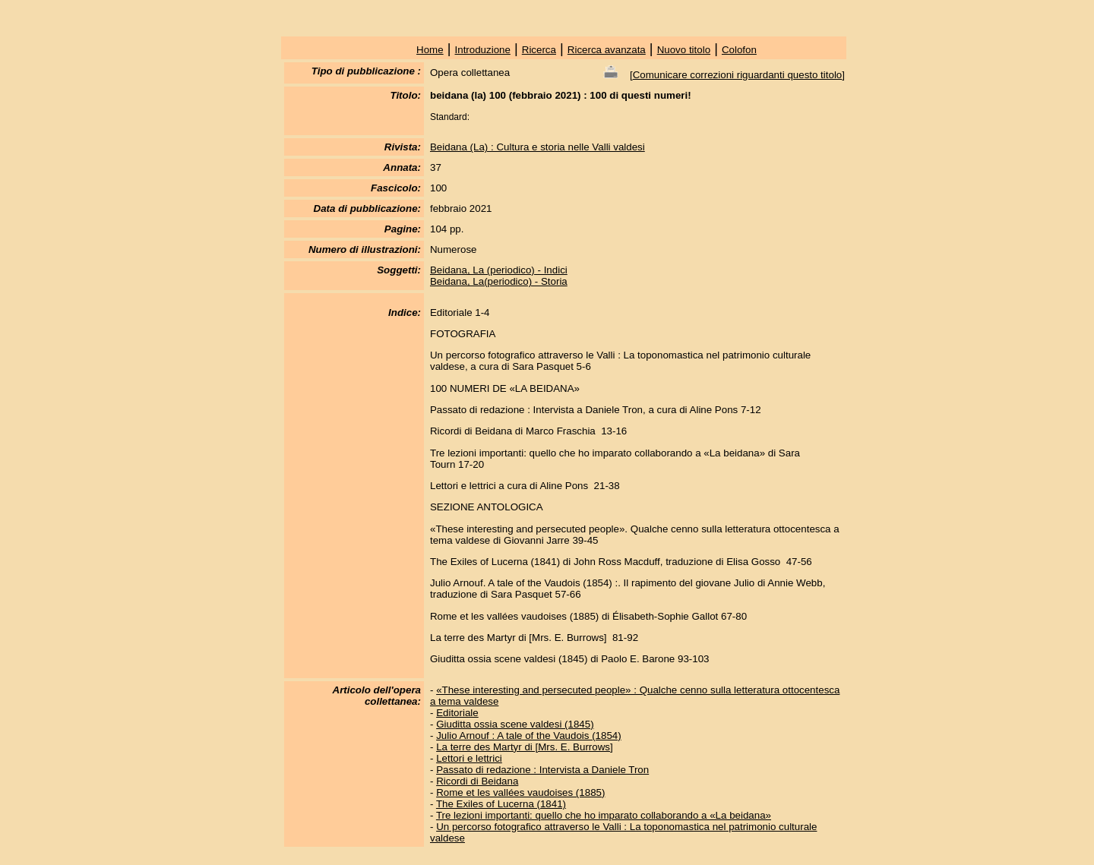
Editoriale (457, 712)
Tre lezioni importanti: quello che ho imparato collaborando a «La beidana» (603, 815)
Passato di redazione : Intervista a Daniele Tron (542, 769)
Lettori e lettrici (469, 758)
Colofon (739, 49)
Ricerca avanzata (607, 49)
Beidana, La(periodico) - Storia (499, 281)
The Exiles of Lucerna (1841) (501, 804)
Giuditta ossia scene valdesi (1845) (514, 724)
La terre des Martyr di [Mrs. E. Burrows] (524, 747)
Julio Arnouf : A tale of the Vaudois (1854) (528, 735)
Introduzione (483, 49)
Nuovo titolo (683, 49)
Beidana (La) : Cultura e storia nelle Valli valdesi (537, 147)
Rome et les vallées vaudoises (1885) (520, 792)
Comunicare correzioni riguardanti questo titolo (738, 75)
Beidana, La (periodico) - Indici (499, 270)
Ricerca (539, 49)
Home (430, 49)
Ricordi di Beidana (477, 781)
